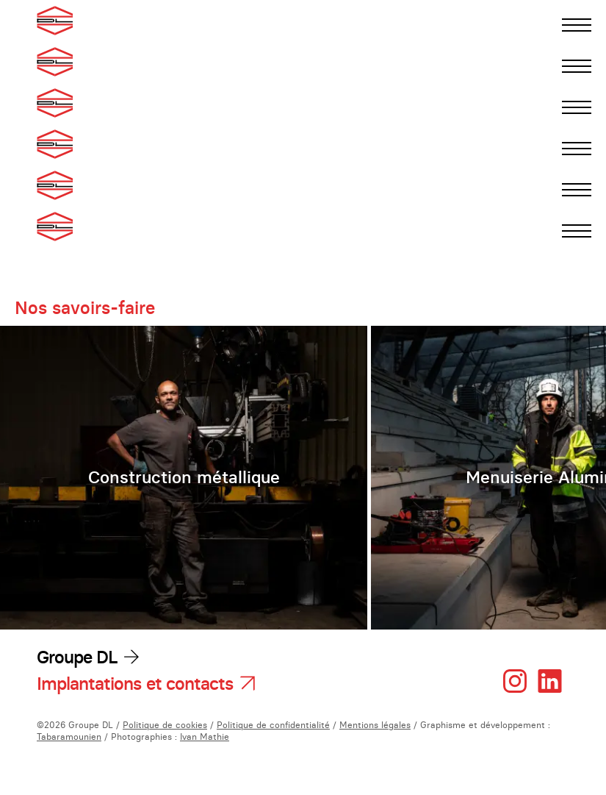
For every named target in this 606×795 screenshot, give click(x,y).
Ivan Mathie (204, 736)
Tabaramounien (69, 736)
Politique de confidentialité (273, 724)
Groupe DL (77, 657)
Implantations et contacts (135, 683)
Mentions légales (375, 724)
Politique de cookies (165, 724)
